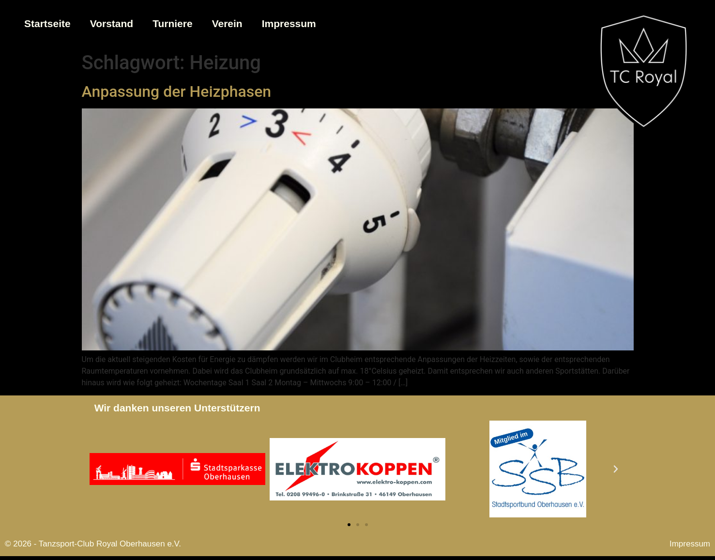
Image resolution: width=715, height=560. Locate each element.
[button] (99, 469)
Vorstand (111, 23)
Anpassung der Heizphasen (177, 91)
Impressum (289, 23)
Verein (227, 23)
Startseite (47, 23)
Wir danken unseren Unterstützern (177, 407)
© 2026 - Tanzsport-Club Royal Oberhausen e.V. (93, 543)
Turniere (172, 23)
